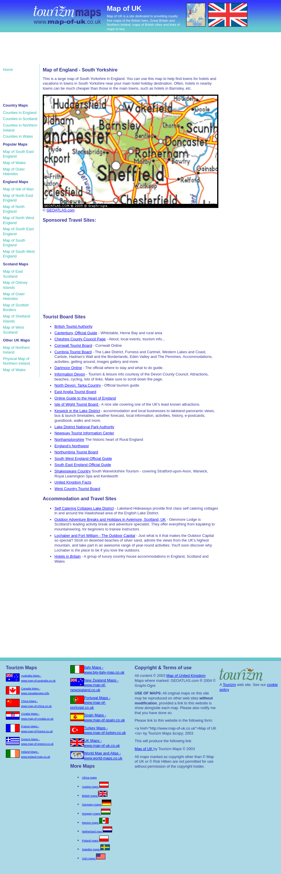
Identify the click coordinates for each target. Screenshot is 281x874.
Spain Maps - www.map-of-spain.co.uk (104, 717)
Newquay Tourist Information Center (84, 433)
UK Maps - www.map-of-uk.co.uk (102, 743)
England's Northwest (71, 446)
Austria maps (95, 786)
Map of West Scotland (13, 329)
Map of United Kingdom (185, 675)
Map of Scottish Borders (16, 307)
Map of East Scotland (13, 274)
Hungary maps (96, 813)
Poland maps (95, 840)
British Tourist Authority (73, 326)
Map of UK (144, 749)
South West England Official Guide (83, 458)
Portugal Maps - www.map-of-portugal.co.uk (90, 703)
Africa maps (89, 777)
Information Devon (69, 374)
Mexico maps (95, 822)
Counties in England (20, 112)
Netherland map (97, 831)
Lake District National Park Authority (84, 427)
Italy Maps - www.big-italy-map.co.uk (104, 670)
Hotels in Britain (67, 556)
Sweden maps (96, 849)
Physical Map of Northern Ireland (16, 361)
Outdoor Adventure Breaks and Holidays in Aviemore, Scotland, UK (110, 519)
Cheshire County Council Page (80, 339)
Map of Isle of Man (18, 189)
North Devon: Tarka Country (77, 385)
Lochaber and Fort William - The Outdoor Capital (94, 535)
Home (8, 69)
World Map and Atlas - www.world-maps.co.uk (103, 755)
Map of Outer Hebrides (14, 171)
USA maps (93, 858)
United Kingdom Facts (72, 482)
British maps (94, 795)
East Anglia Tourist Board (75, 392)
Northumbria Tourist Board (76, 452)
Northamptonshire (69, 439)
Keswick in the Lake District (77, 411)
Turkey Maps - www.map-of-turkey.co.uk (105, 730)
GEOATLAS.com (61, 210)
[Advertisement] (113, 51)
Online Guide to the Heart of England (85, 398)
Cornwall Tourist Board (73, 345)
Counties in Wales (18, 136)
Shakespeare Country (72, 471)
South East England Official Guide (82, 464)
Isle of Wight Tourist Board (76, 404)
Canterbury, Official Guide (75, 333)
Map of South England (14, 242)
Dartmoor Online (68, 368)
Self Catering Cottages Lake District (84, 508)
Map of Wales (14, 163)
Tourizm (229, 684)
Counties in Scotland (20, 119)
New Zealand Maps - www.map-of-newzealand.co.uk (94, 685)
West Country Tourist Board (77, 488)
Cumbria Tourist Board (73, 352)
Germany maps (96, 804)
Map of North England (14, 209)
